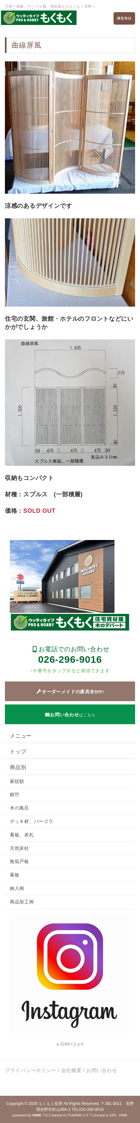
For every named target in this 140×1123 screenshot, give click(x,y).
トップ (18, 751)
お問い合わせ (101, 1070)
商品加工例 (22, 901)
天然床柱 (19, 848)
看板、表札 (22, 834)
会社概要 (71, 1070)
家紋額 (17, 781)
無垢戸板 (19, 861)
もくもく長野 (50, 1103)
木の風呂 (19, 807)
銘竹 (14, 794)
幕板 (14, 874)
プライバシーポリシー (30, 1070)
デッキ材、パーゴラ (31, 821)
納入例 (17, 888)
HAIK (123, 1115)
